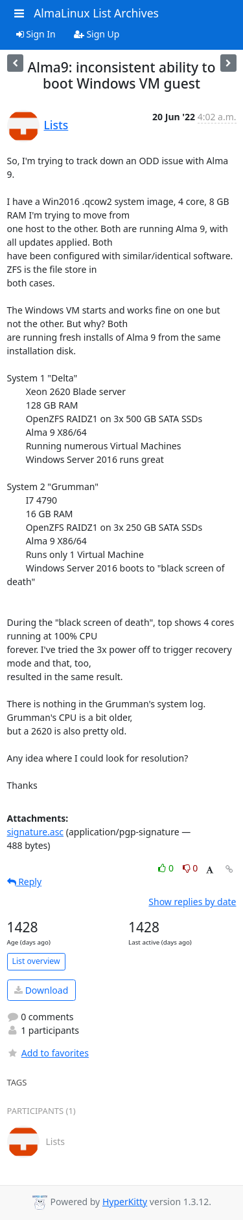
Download (41, 990)
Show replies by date (192, 901)
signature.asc (35, 832)
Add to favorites (48, 1053)
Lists (56, 125)
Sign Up (97, 34)
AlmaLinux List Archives (96, 13)
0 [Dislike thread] (190, 868)
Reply (24, 881)
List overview (36, 961)
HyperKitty (124, 1201)
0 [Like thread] (167, 868)
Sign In (36, 34)
